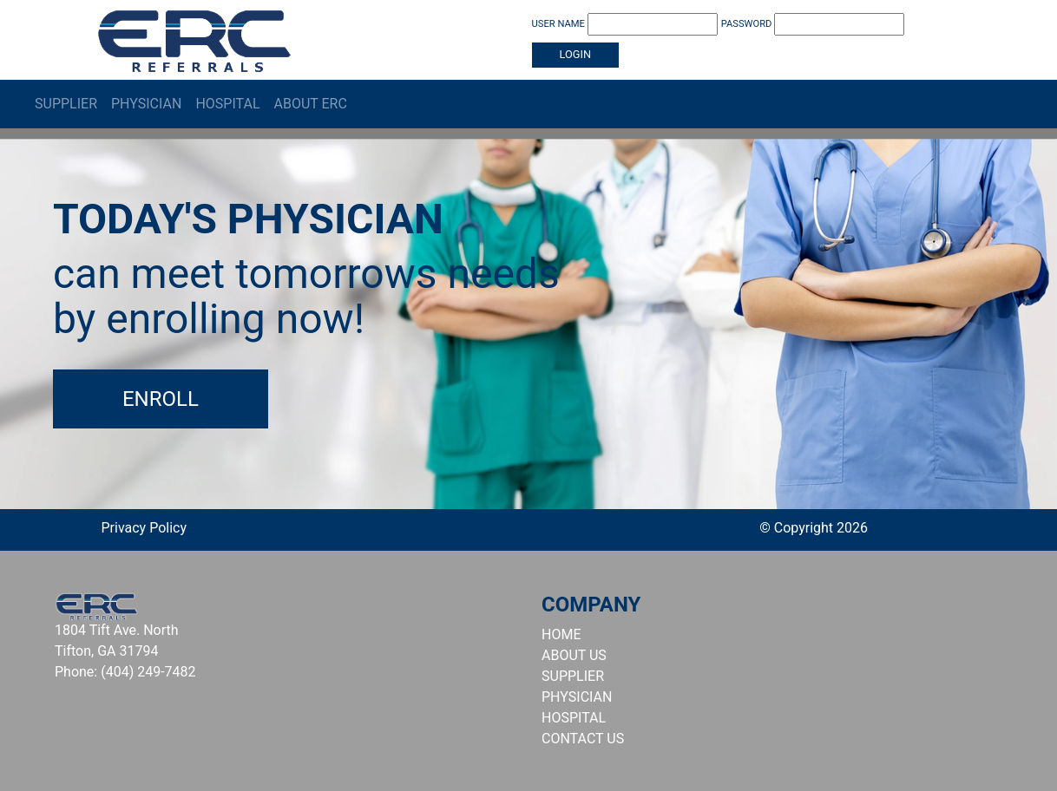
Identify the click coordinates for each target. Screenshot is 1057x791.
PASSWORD (813, 24)
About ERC (310, 103)
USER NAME (625, 24)
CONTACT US (583, 738)
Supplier (66, 103)
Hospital (227, 103)
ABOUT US (574, 655)
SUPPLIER (573, 676)
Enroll (160, 399)
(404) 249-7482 (148, 672)
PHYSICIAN (577, 697)
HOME (561, 634)
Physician (146, 103)
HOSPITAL (574, 717)
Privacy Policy (144, 528)
